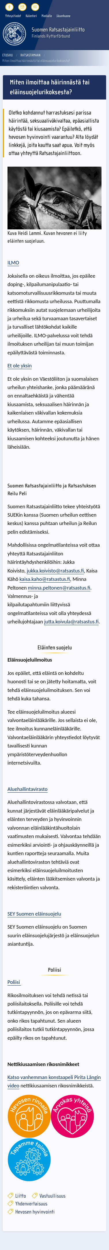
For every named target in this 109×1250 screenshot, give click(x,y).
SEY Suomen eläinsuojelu (34, 913)
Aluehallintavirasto (27, 789)
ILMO (13, 262)
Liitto (16, 1196)
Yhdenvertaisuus (27, 1204)
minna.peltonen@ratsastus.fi (59, 587)
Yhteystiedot (13, 16)
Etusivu (7, 55)
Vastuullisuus (48, 1196)
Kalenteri (31, 16)
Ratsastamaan (30, 55)
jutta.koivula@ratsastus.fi (71, 621)
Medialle (47, 16)
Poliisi (14, 982)
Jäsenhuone (63, 16)
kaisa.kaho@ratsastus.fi (45, 579)
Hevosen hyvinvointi (31, 1212)
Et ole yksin (19, 365)
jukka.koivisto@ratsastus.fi (55, 570)
